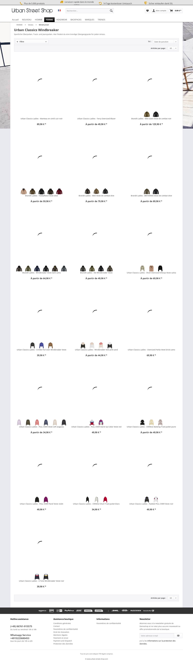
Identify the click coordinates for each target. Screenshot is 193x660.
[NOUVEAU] (26, 19)
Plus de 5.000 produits (32, 3)
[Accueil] (15, 19)
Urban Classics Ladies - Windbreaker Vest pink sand (96, 350)
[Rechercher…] (90, 10)
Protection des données (63, 644)
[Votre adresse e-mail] (157, 635)
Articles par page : (158, 48)
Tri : (149, 41)
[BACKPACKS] (76, 19)
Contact (56, 626)
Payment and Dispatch (62, 641)
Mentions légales (60, 635)
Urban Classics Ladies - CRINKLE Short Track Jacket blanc (96, 504)
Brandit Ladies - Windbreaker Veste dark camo (41, 273)
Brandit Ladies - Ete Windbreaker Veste (96, 273)
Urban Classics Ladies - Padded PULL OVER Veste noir (151, 504)
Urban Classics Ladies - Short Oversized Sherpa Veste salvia (151, 273)
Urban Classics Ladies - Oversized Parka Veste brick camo (151, 350)
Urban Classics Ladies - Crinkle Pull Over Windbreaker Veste (41, 350)
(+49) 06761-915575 (21, 626)
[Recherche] (111, 10)
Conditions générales (62, 623)
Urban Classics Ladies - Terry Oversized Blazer (96, 118)
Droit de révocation (61, 632)
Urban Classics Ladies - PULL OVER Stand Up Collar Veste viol (96, 427)
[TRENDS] (101, 19)
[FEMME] (49, 19)
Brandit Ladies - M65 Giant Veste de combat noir (151, 118)
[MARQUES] (89, 19)
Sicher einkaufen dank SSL (158, 3)
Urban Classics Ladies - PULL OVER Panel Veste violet (41, 504)
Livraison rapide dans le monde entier (76, 3)
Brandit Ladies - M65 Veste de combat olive (96, 195)
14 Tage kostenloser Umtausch (115, 3)
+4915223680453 (19, 638)
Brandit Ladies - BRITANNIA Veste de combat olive (151, 195)
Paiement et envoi (60, 638)
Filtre (20, 41)
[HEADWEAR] (62, 19)
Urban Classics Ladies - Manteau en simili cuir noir (42, 118)
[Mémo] (147, 10)
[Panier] (176, 10)
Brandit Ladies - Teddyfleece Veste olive (41, 195)
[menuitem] (90, 11)
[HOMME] (38, 19)
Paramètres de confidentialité (65, 629)
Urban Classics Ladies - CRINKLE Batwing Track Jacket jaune (151, 427)
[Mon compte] (159, 10)
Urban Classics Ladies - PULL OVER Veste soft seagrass (41, 427)
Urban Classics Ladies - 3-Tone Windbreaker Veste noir (41, 581)
